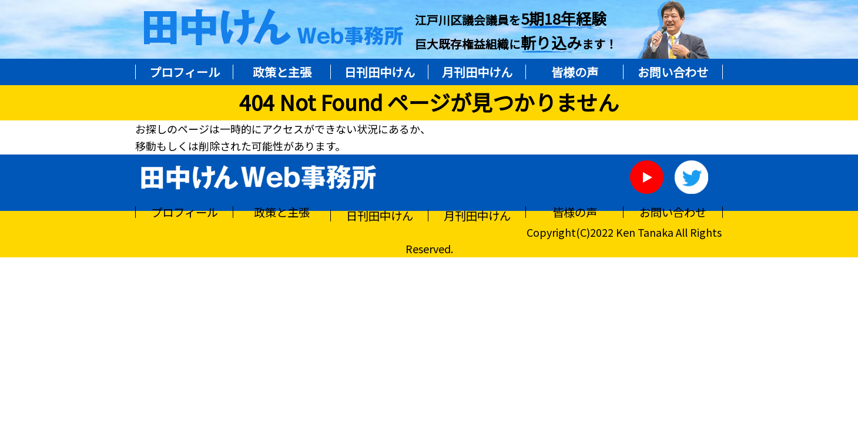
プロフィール (184, 71)
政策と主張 (282, 71)
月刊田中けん (477, 71)
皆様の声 (574, 71)
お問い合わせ (673, 71)
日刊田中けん (379, 71)
